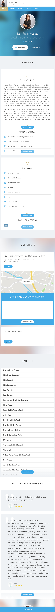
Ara (8, 266)
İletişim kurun (36, 47)
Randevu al (27, 609)
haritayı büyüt (27, 281)
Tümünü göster (27, 127)
